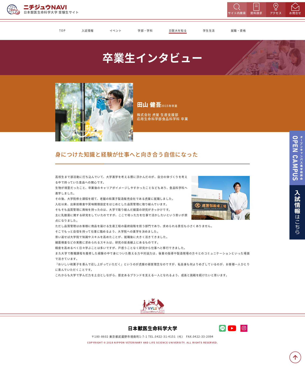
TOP (62, 30)
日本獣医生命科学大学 (152, 328)
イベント (116, 30)
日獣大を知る (178, 30)
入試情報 (88, 30)
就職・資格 (238, 30)
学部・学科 (145, 30)
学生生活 (209, 30)
